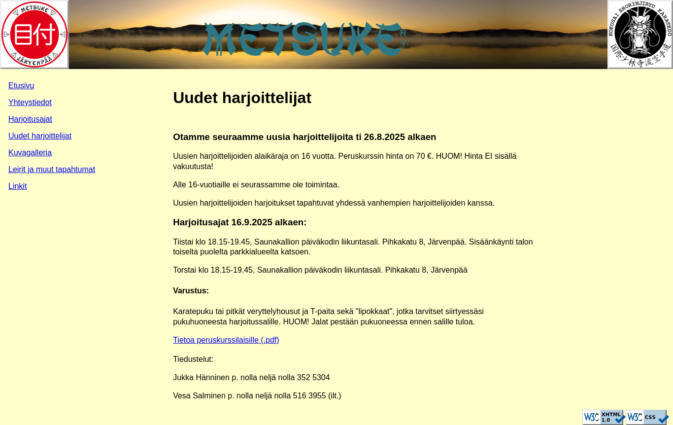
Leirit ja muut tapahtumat (51, 169)
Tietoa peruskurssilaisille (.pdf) (226, 340)
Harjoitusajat (30, 119)
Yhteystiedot (30, 102)
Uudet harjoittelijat (39, 136)
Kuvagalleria (30, 152)
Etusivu (21, 85)
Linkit (17, 186)
